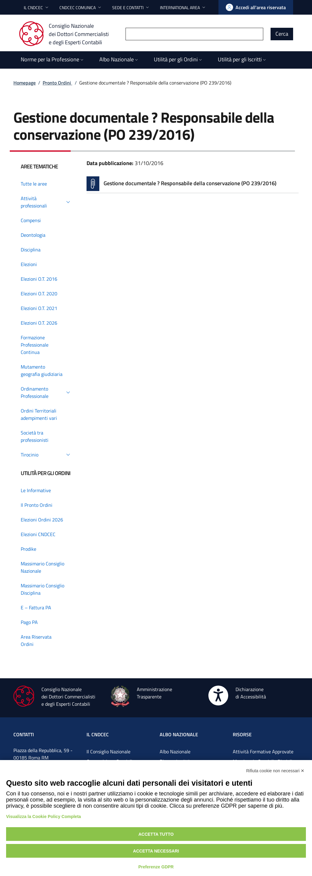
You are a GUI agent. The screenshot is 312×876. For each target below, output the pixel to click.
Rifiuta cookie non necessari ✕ (275, 770)
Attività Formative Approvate (263, 751)
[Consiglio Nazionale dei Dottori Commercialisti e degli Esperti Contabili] (67, 33)
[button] (37, 7)
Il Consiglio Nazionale (108, 751)
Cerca (281, 34)
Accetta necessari (156, 851)
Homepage (24, 82)
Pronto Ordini (57, 82)
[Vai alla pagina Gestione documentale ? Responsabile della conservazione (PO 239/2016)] (193, 183)
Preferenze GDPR (156, 866)
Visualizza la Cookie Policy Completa (43, 816)
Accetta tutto (156, 834)
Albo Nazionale (175, 751)
